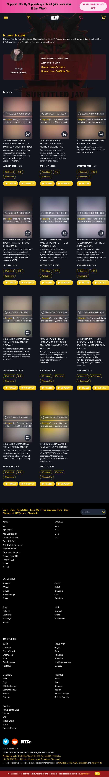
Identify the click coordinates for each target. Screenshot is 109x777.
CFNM (57, 583)
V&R (5, 717)
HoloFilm (58, 658)
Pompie (6, 697)
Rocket (57, 690)
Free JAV (34, 510)
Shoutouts (33, 513)
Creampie (58, 591)
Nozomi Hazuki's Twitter (53, 67)
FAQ (4, 526)
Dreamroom (8, 655)
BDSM (6, 587)
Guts (56, 651)
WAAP (6, 724)
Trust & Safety (9, 541)
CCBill (74, 763)
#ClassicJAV (46, 381)
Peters (6, 693)
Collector (7, 647)
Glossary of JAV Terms (14, 513)
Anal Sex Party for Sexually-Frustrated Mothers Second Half (52, 143)
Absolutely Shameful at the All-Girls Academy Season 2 (16, 342)
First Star (7, 666)
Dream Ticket (9, 651)
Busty (5, 598)
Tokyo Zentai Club (11, 710)
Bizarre (6, 591)
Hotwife (6, 611)
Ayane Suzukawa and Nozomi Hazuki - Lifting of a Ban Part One (91, 242)
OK (97, 774)
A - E (56, 526)
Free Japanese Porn (51, 510)
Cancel (6, 567)
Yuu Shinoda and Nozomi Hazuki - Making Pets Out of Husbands (16, 242)
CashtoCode (97, 763)
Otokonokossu (9, 690)
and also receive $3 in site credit (17, 122)
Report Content (9, 548)
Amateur (6, 583)
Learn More (85, 774)
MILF (56, 607)
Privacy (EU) (8, 560)
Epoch (69, 763)
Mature (6, 622)
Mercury (58, 666)
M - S (56, 534)
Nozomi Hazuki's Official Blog (55, 71)
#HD (20, 172)
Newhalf (58, 611)
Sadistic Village (61, 693)
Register (8, 120)
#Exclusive (9, 177)
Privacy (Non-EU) (10, 556)
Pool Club (58, 675)
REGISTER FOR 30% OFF (93, 6)
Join (12, 510)
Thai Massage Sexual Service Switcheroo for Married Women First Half (17, 143)
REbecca (58, 686)
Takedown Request (11, 552)
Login (5, 510)
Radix (57, 678)
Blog (66, 510)
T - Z (56, 537)
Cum (56, 594)
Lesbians (7, 614)
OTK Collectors (10, 686)
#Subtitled (9, 172)
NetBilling (62, 763)
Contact (6, 563)
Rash (56, 682)
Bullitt (5, 644)
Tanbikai (6, 706)
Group (5, 607)
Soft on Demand (61, 697)
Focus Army (59, 644)
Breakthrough (9, 594)
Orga (5, 682)
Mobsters (7, 675)
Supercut (27, 183)
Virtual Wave (8, 721)
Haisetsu (58, 655)
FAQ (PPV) (7, 530)
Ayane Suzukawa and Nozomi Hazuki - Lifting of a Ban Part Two (54, 242)
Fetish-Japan (9, 662)
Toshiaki (6, 713)
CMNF (57, 587)
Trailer (10, 183)
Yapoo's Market (10, 728)
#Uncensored (84, 177)
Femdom (58, 598)
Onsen (57, 614)
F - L (56, 530)
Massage (7, 618)
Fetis (5, 658)
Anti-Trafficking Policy (13, 545)
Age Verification (10, 534)
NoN (5, 678)
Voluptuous (59, 618)
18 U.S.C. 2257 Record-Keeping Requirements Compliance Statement (31, 759)
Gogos (57, 647)
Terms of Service (10, 537)
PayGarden (82, 763)
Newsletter (22, 510)
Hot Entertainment (62, 662)
